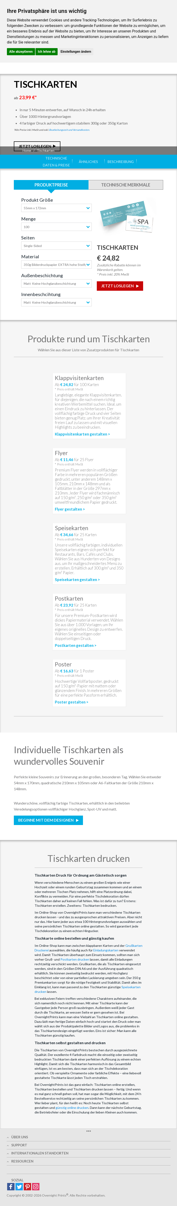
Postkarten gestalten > (76, 645)
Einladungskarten (105, 950)
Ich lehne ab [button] (46, 51)
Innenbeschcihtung (41, 294)
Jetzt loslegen (117, 285)
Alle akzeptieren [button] (21, 51)
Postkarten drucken (74, 959)
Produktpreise (51, 184)
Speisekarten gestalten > (77, 579)
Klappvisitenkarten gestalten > (82, 434)
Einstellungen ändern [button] (76, 51)
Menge (28, 218)
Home (27, 150)
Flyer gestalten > (70, 509)
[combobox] (56, 208)
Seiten (28, 237)
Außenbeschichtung (42, 275)
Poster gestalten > (71, 702)
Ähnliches (88, 162)
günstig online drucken (72, 1108)
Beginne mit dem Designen (46, 820)
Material (30, 256)
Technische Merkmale (125, 184)
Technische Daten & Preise (56, 161)
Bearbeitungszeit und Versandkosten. (69, 129)
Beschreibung (120, 162)
